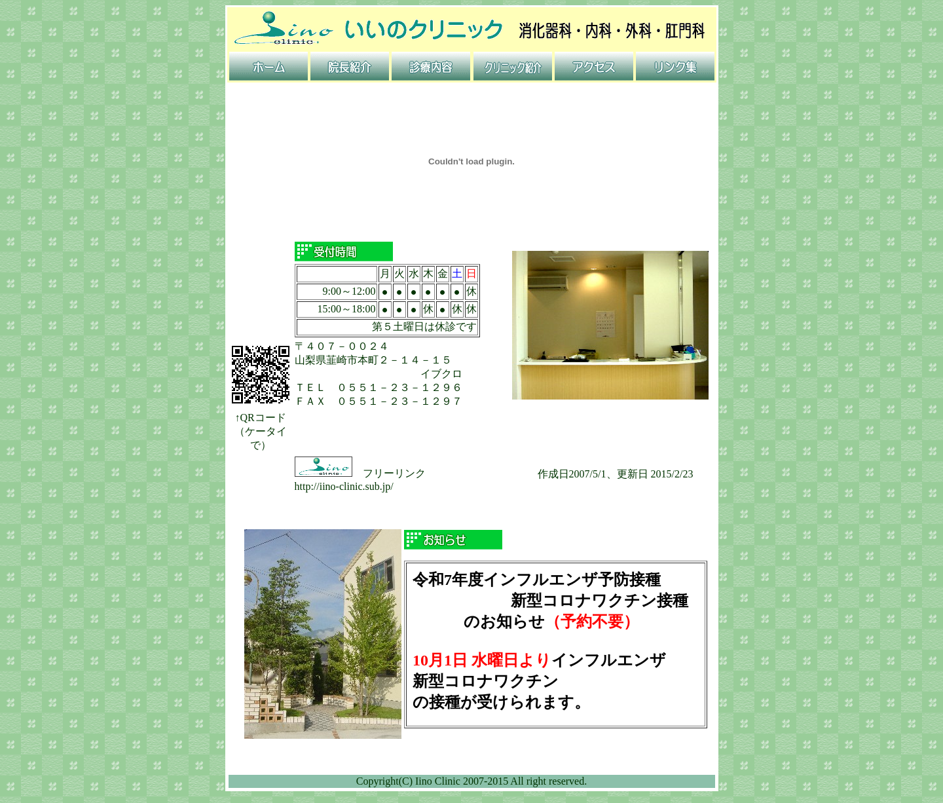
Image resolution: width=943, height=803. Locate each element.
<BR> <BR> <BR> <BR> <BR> (555, 651)
